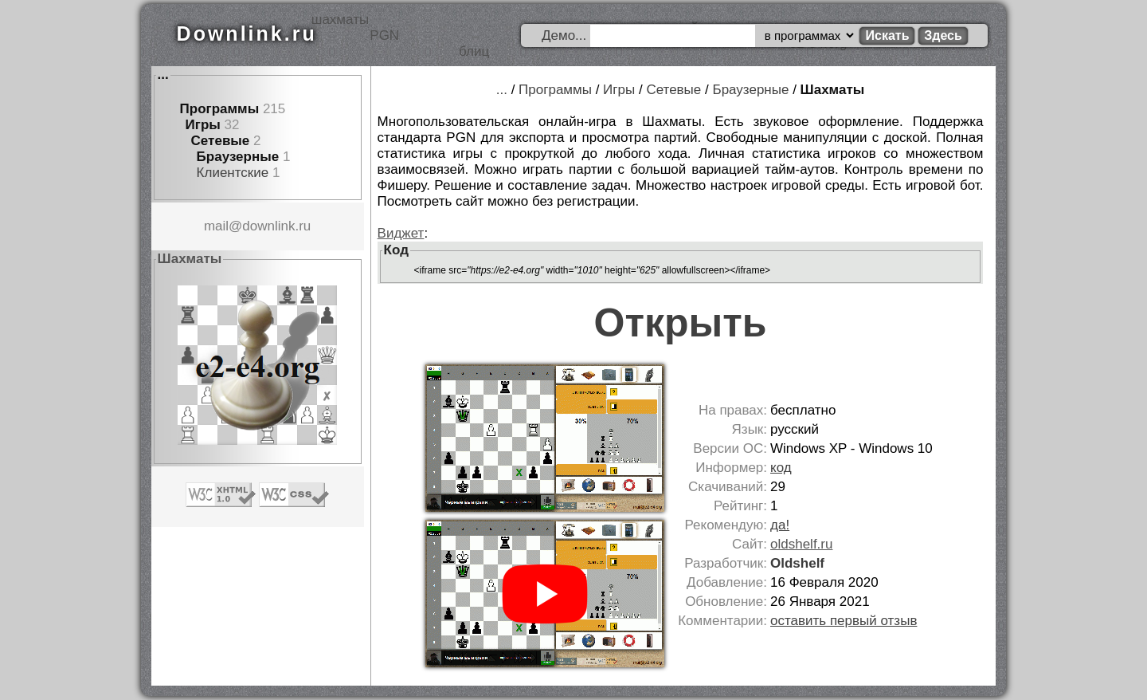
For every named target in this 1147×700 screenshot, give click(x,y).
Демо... (564, 35)
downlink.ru (276, 226)
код (781, 467)
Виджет (401, 233)
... (163, 74)
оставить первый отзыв (843, 620)
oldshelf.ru (801, 544)
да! (779, 525)
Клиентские (233, 172)
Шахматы (833, 89)
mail (216, 226)
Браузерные (238, 156)
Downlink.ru (247, 33)
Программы (220, 108)
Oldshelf (797, 563)
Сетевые (220, 140)
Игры (203, 124)
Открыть (680, 323)
